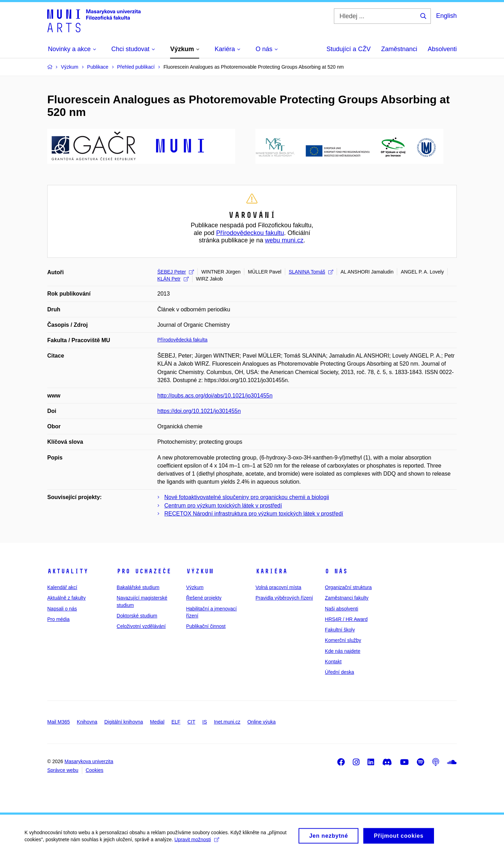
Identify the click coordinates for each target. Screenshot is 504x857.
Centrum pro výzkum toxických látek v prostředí (223, 506)
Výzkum (200, 571)
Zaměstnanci (399, 49)
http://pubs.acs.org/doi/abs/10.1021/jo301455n (215, 396)
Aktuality (67, 571)
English (446, 15)
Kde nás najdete (342, 651)
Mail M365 (58, 722)
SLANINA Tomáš (311, 272)
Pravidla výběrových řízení (284, 598)
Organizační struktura (348, 587)
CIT (191, 722)
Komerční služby (343, 640)
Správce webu (62, 770)
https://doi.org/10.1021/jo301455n (199, 411)
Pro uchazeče (144, 571)
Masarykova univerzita (88, 761)
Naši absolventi (341, 608)
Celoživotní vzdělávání (141, 626)
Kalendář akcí (62, 587)
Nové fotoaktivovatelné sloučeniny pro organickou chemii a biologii (246, 497)
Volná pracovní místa (278, 587)
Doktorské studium (137, 615)
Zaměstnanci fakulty (347, 598)
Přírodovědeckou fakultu (250, 232)
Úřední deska (339, 672)
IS (204, 722)
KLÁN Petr (173, 279)
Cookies (95, 770)
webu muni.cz (284, 240)
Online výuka (261, 722)
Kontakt (333, 661)
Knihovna (87, 722)
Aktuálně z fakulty (66, 598)
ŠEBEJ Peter (176, 272)
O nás (336, 571)
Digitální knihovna (123, 722)
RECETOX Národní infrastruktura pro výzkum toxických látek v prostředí (253, 514)
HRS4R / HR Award (346, 619)
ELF (176, 722)
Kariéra (271, 571)
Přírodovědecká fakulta (183, 340)
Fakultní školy (340, 630)
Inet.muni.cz (227, 722)
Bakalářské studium (138, 587)
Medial (157, 722)
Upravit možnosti (196, 843)
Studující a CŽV (349, 49)
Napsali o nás (62, 608)
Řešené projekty (204, 598)
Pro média (58, 619)
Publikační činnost (206, 626)
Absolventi (442, 49)
